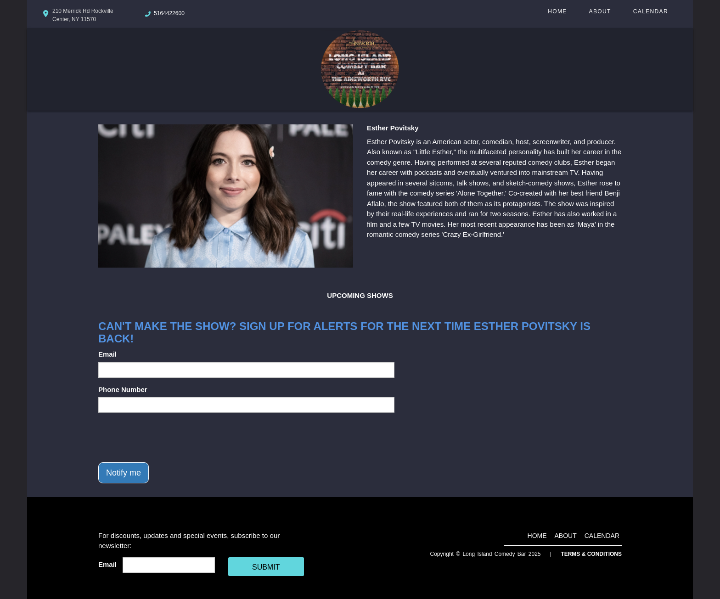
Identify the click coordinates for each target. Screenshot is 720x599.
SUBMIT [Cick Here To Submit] (266, 567)
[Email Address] (169, 565)
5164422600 (169, 13)
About (600, 11)
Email (107, 354)
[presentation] (168, 437)
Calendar (650, 11)
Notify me (123, 472)
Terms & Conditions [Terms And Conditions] (591, 554)
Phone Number (122, 389)
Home (557, 11)
